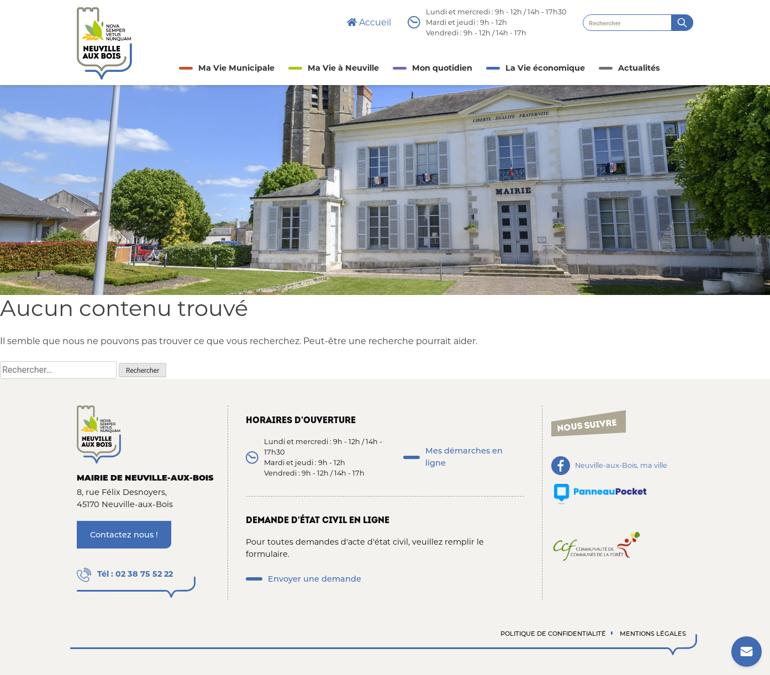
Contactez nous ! (124, 535)
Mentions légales (653, 633)
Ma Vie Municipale (236, 68)
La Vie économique (545, 68)
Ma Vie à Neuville (343, 68)
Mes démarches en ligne (464, 457)
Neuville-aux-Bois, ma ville (621, 466)
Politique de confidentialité (553, 633)
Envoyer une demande (314, 579)
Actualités (639, 68)
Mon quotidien (442, 68)
